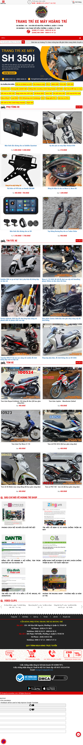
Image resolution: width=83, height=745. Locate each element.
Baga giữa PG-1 (51, 98)
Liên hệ (55, 617)
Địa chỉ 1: (20, 625)
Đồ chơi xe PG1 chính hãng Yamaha (13, 102)
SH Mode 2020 (39, 93)
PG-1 (48, 84)
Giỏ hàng (78, 2)
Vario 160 (49, 93)
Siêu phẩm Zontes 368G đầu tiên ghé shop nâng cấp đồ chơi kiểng (61, 319)
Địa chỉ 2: (22, 634)
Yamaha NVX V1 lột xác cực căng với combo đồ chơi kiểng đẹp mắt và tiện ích (19, 359)
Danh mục (3, 3)
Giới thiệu (25, 617)
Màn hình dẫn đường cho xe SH (21, 231)
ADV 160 (70, 84)
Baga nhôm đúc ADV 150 (24, 93)
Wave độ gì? (5, 98)
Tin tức (45, 617)
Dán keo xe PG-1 (63, 98)
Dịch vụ (36, 617)
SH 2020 (59, 89)
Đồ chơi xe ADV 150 (7, 93)
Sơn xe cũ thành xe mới (23, 84)
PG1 (42, 98)
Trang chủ (14, 617)
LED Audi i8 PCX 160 (73, 93)
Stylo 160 (30, 102)
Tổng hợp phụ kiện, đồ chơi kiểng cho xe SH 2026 (59, 358)
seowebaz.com (13, 693)
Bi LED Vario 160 (59, 93)
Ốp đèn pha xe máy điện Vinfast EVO (62, 146)
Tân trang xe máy (39, 84)
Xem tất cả (79, 107)
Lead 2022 (14, 98)
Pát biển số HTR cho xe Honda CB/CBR (20, 188)
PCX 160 (63, 84)
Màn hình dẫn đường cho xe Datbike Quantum (21, 146)
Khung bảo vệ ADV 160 (18, 89)
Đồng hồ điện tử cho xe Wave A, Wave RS (62, 188)
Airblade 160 (5, 89)
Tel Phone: (35, 628)
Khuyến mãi (66, 617)
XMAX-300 (54, 84)
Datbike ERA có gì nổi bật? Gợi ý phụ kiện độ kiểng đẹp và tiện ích (20, 280)
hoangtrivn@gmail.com (44, 670)
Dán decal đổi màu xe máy (73, 89)
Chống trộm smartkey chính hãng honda (41, 89)
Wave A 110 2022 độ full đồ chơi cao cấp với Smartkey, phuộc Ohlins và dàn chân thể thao (61, 280)
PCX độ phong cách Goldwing (30, 98)
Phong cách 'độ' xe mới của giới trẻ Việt (18, 527)
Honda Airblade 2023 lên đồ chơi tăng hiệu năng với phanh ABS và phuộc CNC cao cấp (19, 319)
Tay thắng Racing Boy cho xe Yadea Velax (62, 231)
